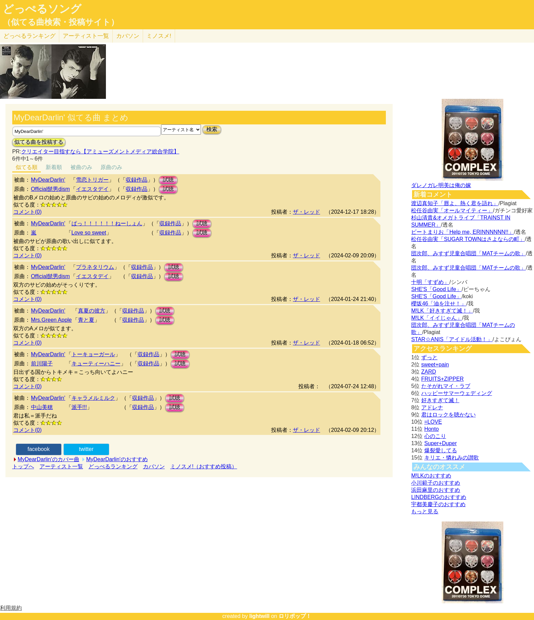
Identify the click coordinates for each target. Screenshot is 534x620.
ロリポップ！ (295, 616)
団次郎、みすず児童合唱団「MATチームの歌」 (468, 253)
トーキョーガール (93, 354)
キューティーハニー (96, 363)
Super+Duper (440, 443)
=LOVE (433, 422)
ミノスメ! (158, 36)
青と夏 (86, 320)
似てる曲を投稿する (38, 142)
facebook (39, 449)
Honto (431, 429)
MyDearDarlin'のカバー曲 (48, 459)
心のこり (435, 436)
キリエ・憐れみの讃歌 (451, 457)
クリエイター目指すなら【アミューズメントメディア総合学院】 (100, 151)
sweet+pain (435, 364)
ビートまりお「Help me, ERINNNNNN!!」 (462, 232)
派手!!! (79, 407)
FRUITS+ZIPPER (442, 379)
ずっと (429, 357)
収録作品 (136, 180)
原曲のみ (111, 167)
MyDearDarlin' (48, 180)
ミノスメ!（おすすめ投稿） (203, 466)
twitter (86, 449)
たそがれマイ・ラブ (445, 386)
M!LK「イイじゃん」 (436, 318)
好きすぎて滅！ (440, 400)
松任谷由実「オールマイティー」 (452, 210)
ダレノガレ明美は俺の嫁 (441, 185)
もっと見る (424, 511)
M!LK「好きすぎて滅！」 (442, 311)
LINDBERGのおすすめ (438, 497)
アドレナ (432, 407)
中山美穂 (42, 407)
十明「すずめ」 (430, 282)
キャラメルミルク (93, 398)
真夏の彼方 (91, 311)
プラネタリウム (95, 267)
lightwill (259, 616)
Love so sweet (89, 233)
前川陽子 (42, 363)
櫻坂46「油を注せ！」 (438, 303)
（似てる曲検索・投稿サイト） (61, 22)
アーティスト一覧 (61, 466)
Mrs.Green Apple (51, 320)
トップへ (23, 466)
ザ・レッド (306, 212)
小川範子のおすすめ (435, 483)
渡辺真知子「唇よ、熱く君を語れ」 (454, 203)
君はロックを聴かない (448, 415)
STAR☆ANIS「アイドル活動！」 (451, 339)
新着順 (54, 167)
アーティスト (86, 36)
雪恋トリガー (92, 180)
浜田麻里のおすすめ (435, 490)
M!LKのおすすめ (431, 476)
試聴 (168, 180)
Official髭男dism (50, 189)
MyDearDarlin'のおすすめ (117, 459)
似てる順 (26, 167)
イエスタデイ (92, 189)
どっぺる (29, 36)
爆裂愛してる (440, 450)
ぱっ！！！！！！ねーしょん (107, 223)
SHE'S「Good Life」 (436, 289)
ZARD (428, 372)
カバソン (127, 36)
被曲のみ (81, 167)
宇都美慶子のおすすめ (438, 504)
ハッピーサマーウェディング (456, 393)
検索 (211, 129)
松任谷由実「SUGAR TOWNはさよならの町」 (468, 239)
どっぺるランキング (113, 466)
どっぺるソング (42, 9)
